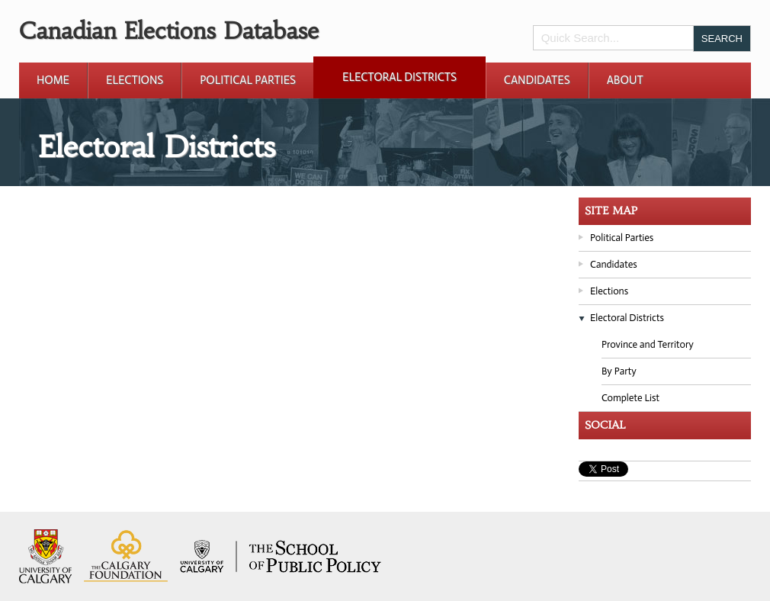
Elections (134, 80)
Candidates (537, 80)
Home (53, 80)
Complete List (630, 397)
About (625, 80)
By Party (619, 371)
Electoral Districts (399, 77)
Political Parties (248, 80)
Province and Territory (648, 344)
